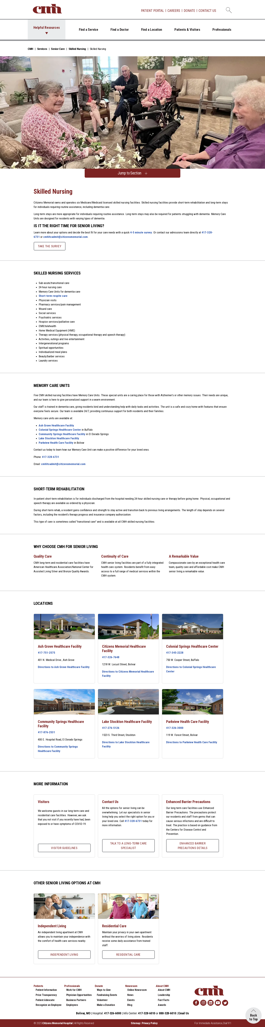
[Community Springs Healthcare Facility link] (64, 701)
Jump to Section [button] (129, 173)
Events (131, 1000)
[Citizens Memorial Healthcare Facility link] (128, 626)
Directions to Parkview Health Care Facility (191, 742)
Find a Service (88, 30)
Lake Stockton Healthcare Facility (59, 438)
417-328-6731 (50, 457)
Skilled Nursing (77, 49)
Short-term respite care (53, 295)
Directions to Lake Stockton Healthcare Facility (126, 744)
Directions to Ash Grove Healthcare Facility (64, 667)
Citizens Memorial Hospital (57, 1023)
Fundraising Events (107, 995)
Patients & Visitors (187, 30)
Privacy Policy (150, 1023)
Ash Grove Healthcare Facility (56, 425)
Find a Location (151, 30)
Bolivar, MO (83, 1013)
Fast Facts (163, 1000)
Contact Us (207, 11)
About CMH (164, 990)
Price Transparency (46, 995)
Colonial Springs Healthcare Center (60, 429)
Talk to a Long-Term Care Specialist (128, 846)
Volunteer (102, 1000)
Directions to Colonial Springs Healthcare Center (191, 669)
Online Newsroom (137, 990)
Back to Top (253, 1017)
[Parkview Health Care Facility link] (192, 701)
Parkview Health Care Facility (56, 442)
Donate (189, 11)
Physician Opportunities (79, 995)
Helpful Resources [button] (46, 28)
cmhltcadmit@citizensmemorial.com (65, 236)
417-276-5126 (110, 728)
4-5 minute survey (141, 232)
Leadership (164, 995)
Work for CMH (73, 990)
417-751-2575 (46, 652)
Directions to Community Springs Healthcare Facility (58, 749)
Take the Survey (49, 246)
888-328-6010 (167, 1013)
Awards (162, 1005)
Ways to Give (104, 990)
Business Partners (76, 1000)
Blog (129, 1005)
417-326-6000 (112, 1013)
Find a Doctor (120, 30)
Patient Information (46, 990)
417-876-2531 (46, 732)
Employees (72, 1005)
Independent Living (64, 954)
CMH (30, 49)
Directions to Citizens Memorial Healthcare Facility (128, 674)
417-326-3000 (174, 728)
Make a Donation (106, 1005)
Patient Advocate (45, 1000)
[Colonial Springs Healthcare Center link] (192, 626)
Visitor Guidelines (64, 848)
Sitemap (135, 1023)
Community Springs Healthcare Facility (62, 434)
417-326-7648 (110, 657)
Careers (173, 11)
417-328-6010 (146, 1013)
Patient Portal (152, 11)
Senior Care (58, 49)
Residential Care (128, 954)
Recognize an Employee (49, 1005)
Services (42, 49)
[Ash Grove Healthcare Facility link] (64, 626)
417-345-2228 (174, 652)
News (130, 995)
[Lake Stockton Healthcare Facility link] (128, 701)
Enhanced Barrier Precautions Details (193, 846)
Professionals (221, 30)
